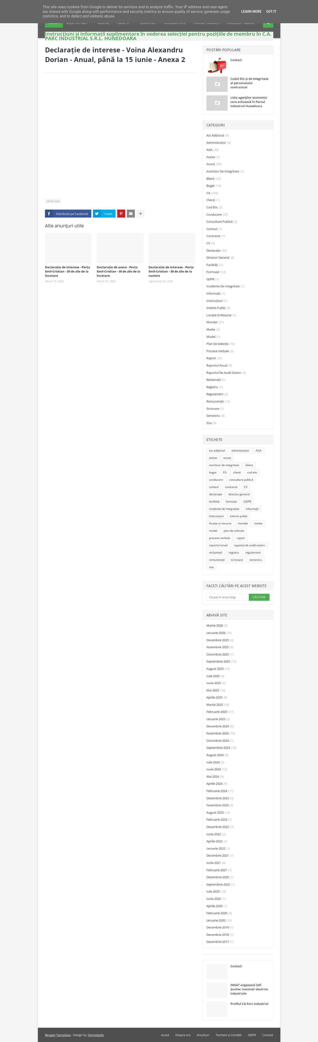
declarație (53, 201)
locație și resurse (221, 315)
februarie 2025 (219, 712)
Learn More (251, 11)
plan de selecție (220, 344)
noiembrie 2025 (219, 647)
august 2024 (217, 755)
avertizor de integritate (225, 171)
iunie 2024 (216, 769)
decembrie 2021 (219, 855)
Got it (271, 11)
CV (210, 243)
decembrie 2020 (219, 877)
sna (211, 423)
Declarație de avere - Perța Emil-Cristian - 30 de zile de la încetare (118, 271)
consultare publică (221, 221)
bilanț (213, 178)
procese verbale (219, 351)
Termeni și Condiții (229, 1035)
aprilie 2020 (216, 906)
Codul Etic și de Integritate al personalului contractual (249, 83)
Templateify (96, 1035)
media (213, 329)
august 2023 (218, 812)
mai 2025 (215, 690)
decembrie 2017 (219, 942)
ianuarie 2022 (218, 848)
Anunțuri (203, 1035)
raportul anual (219, 365)
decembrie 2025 (219, 640)
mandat (215, 322)
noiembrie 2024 (220, 733)
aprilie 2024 (216, 783)
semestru (215, 416)
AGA (212, 150)
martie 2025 (217, 704)
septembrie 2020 (220, 884)
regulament (217, 394)
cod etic (214, 207)
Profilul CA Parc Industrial (249, 1004)
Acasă (165, 1035)
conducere (217, 214)
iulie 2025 (215, 676)
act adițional (217, 135)
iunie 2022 (215, 834)
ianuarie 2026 (219, 633)
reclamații (215, 380)
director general (220, 257)
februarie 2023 (219, 819)
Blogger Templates (58, 1035)
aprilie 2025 (216, 697)
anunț (213, 164)
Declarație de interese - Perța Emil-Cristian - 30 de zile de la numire (171, 271)
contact (214, 229)
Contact (236, 60)
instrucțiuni (216, 301)
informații (215, 293)
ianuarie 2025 (218, 719)
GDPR (212, 279)
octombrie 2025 (219, 654)
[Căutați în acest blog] (227, 597)
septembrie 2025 (221, 661)
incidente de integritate (225, 286)
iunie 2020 (215, 899)
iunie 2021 (215, 863)
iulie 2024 (215, 762)
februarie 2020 (219, 913)
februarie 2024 (219, 791)
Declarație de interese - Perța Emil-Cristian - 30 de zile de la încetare (67, 271)
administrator (218, 142)
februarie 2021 (219, 870)
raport (214, 358)
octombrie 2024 (219, 740)
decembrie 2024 (219, 726)
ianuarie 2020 (219, 920)
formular (216, 272)
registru (214, 387)
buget (213, 185)
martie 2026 (217, 625)
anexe (213, 157)
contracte (215, 236)
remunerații (218, 401)
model (213, 337)
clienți (213, 200)
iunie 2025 (215, 683)
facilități (214, 265)
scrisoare (215, 408)
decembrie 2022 (219, 827)
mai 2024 (215, 776)
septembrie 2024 (221, 747)
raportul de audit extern (226, 373)
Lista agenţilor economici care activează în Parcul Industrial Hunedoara (248, 101)
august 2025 (218, 669)
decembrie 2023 (219, 798)
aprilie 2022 (216, 841)
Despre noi (182, 1035)
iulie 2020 (216, 891)
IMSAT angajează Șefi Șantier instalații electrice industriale (249, 989)
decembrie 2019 (219, 927)
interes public (218, 308)
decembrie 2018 (219, 935)
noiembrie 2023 (219, 805)
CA (212, 193)
